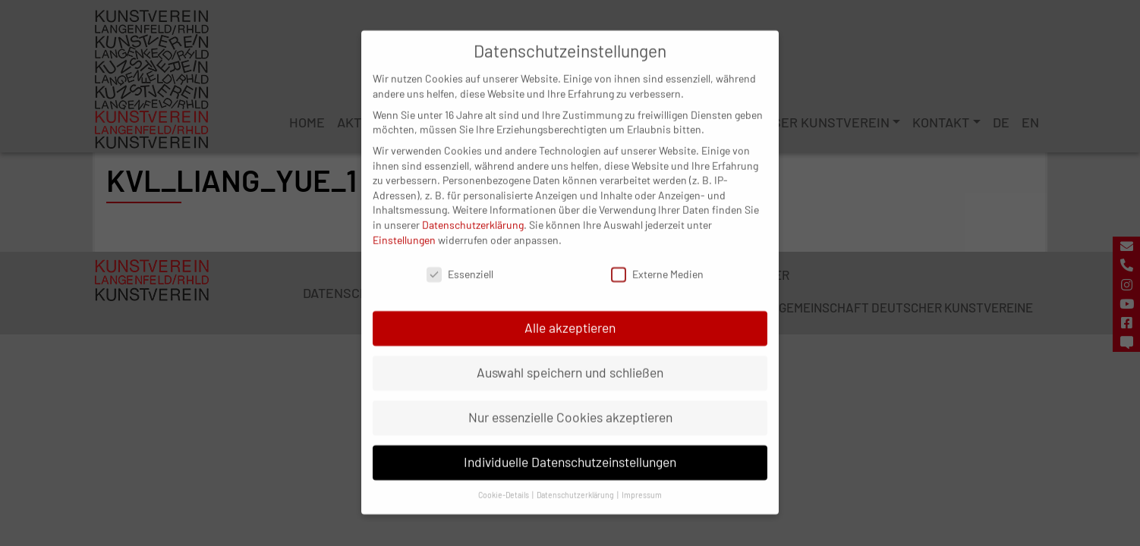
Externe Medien (657, 261)
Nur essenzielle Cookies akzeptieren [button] (570, 404)
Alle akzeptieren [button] (570, 314)
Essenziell (460, 261)
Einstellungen (404, 226)
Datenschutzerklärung (473, 212)
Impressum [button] (642, 482)
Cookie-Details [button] (504, 482)
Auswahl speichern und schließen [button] (570, 359)
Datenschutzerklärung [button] (576, 482)
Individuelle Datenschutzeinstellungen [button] (570, 449)
